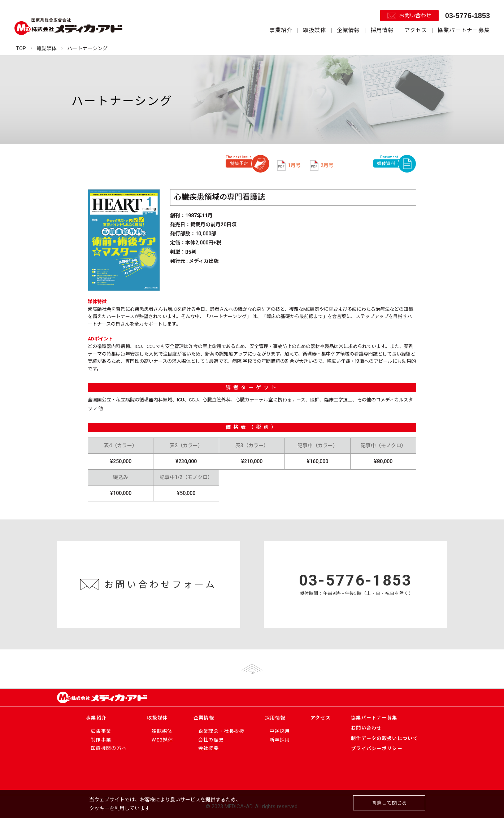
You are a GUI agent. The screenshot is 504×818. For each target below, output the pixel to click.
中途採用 (280, 731)
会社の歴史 (211, 740)
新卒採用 (280, 740)
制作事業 (101, 740)
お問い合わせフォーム (160, 584)
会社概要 (208, 748)
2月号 (322, 165)
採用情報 (382, 30)
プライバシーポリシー (377, 748)
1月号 (289, 165)
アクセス (415, 30)
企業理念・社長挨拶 (221, 731)
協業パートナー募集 (464, 30)
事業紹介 (280, 30)
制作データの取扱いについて (384, 738)
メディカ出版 (204, 261)
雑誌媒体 (162, 731)
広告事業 (101, 731)
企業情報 (348, 30)
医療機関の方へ (109, 748)
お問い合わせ (415, 15)
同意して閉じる (389, 803)
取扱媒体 (314, 30)
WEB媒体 (162, 740)
